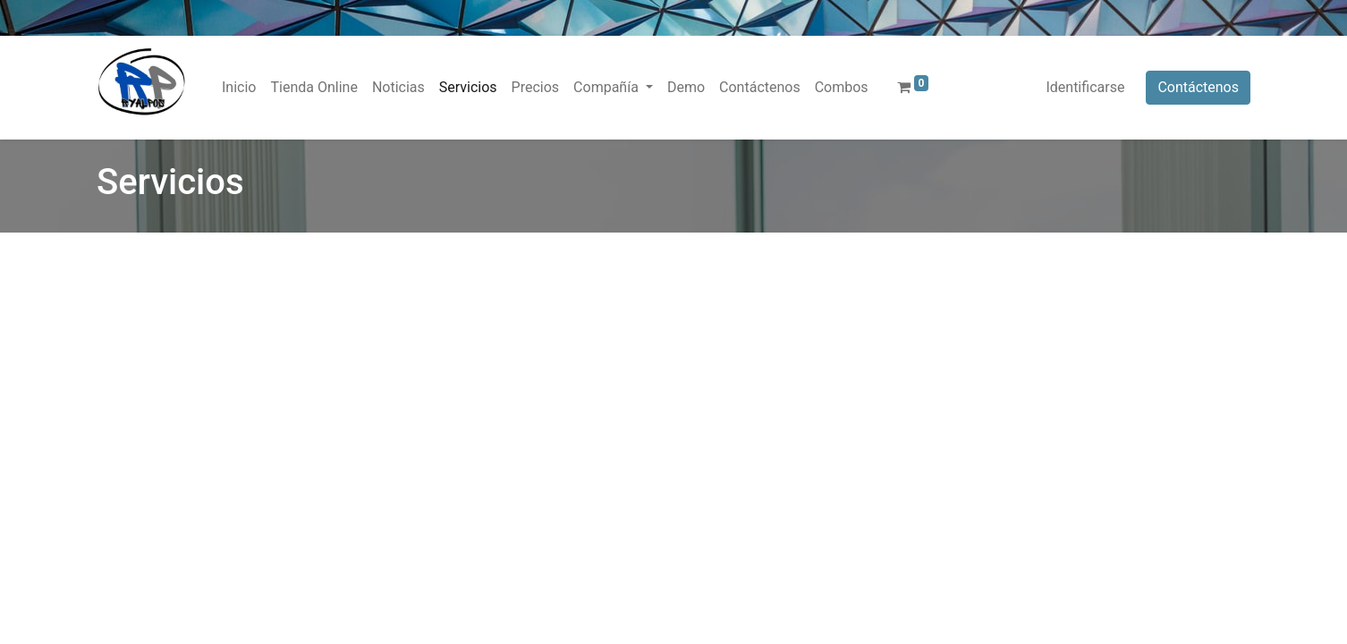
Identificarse (1085, 87)
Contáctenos (1198, 87)
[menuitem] (239, 88)
